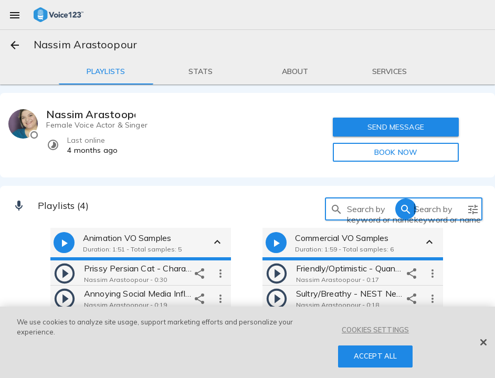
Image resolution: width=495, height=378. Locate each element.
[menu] (14, 14)
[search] (336, 208)
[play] (64, 273)
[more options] (220, 273)
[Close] (483, 342)
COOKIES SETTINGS (375, 330)
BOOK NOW (395, 152)
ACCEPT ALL (375, 356)
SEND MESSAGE (396, 127)
